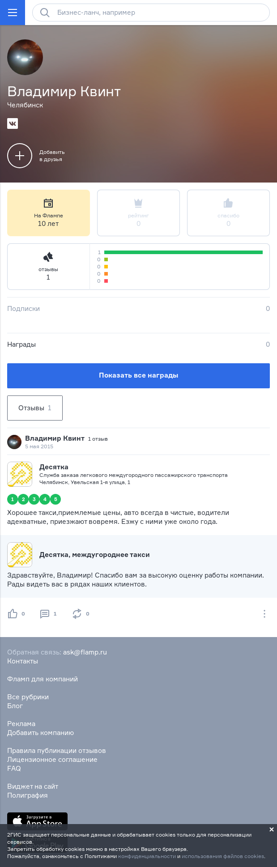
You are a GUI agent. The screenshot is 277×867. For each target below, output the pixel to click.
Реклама (21, 723)
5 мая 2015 (39, 446)
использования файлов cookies (223, 856)
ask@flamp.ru (85, 652)
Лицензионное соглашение (52, 759)
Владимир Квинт (55, 438)
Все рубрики (28, 697)
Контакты (22, 661)
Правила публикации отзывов (56, 750)
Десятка (53, 467)
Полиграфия (27, 795)
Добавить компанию (40, 732)
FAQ (14, 768)
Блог (15, 705)
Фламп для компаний (42, 679)
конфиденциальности (147, 856)
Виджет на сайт (32, 786)
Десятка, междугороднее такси (94, 554)
